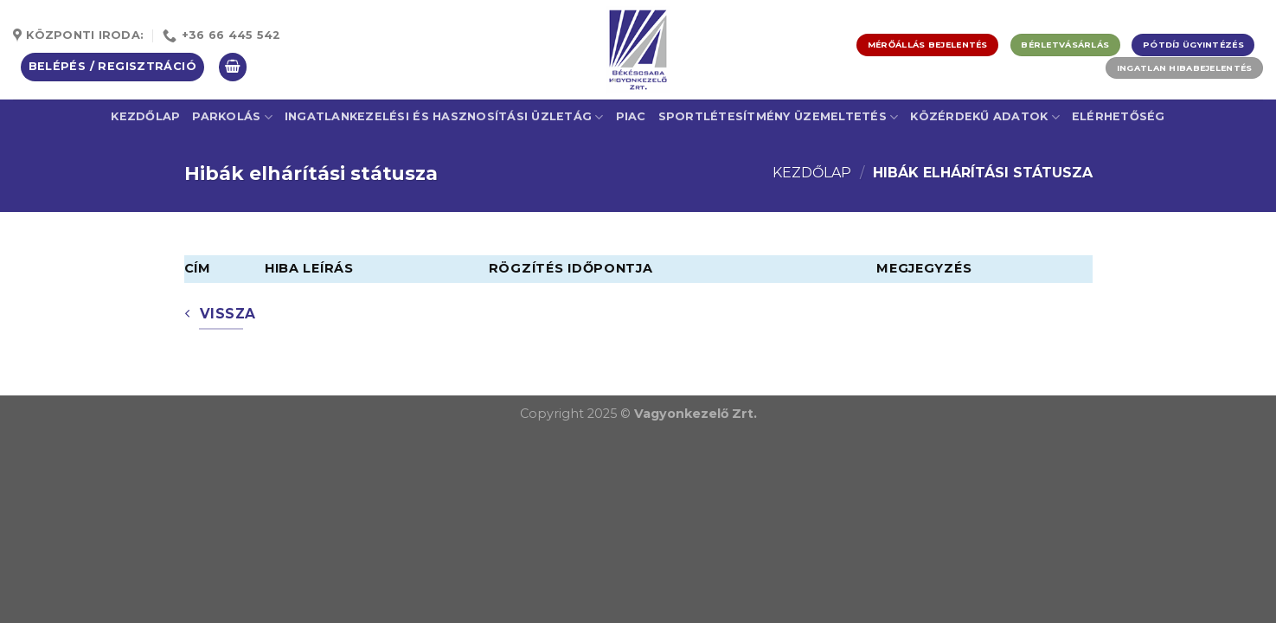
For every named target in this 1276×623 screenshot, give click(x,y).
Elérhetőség (1118, 116)
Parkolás (232, 117)
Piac (631, 116)
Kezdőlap (145, 116)
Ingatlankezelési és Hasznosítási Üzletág (444, 117)
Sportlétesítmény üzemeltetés (778, 117)
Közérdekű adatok (985, 117)
